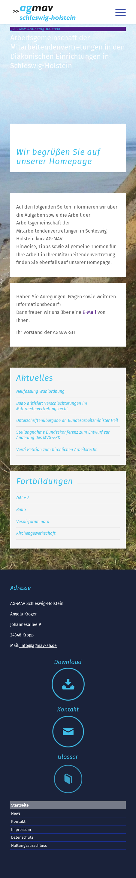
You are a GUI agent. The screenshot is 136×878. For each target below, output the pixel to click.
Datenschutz (22, 837)
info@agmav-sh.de (38, 645)
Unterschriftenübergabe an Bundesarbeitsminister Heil (67, 420)
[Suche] (103, 12)
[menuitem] (103, 12)
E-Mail (89, 312)
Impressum (21, 829)
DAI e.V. (22, 498)
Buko (21, 509)
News (15, 813)
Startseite (20, 805)
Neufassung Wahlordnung (40, 391)
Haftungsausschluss (29, 845)
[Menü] (117, 12)
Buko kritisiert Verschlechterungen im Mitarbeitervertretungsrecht (51, 406)
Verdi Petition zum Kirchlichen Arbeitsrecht (56, 449)
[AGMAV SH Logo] (56, 12)
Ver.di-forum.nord (32, 521)
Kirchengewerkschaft (36, 533)
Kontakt (18, 821)
